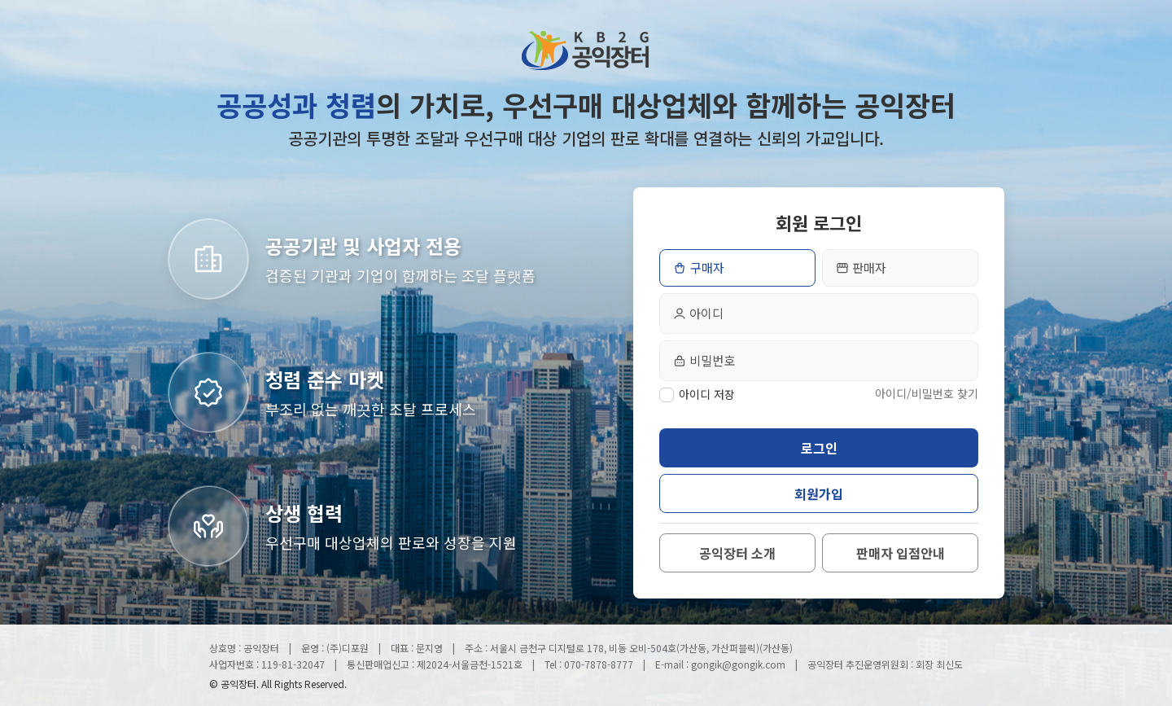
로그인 (819, 448)
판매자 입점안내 (900, 553)
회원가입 (818, 493)
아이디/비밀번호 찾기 (926, 393)
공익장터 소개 (737, 553)
